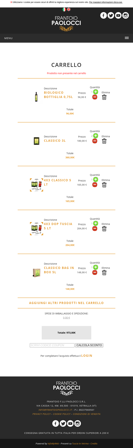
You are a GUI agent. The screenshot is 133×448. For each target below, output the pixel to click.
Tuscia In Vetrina (80, 443)
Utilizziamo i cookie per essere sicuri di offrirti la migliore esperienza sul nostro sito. (50, 2)
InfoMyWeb (53, 443)
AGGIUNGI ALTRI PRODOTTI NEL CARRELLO (66, 303)
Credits (93, 443)
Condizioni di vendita (87, 414)
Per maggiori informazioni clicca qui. (105, 2)
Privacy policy (41, 414)
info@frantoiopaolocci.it (55, 409)
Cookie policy (61, 414)
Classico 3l (55, 141)
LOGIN (86, 356)
